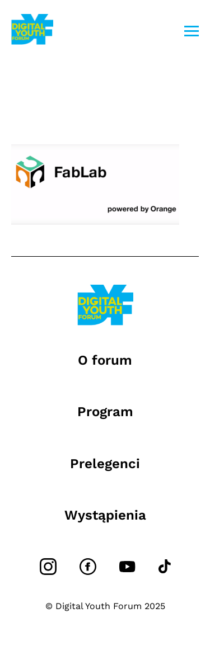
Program (105, 411)
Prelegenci (105, 463)
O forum (105, 360)
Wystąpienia (105, 515)
